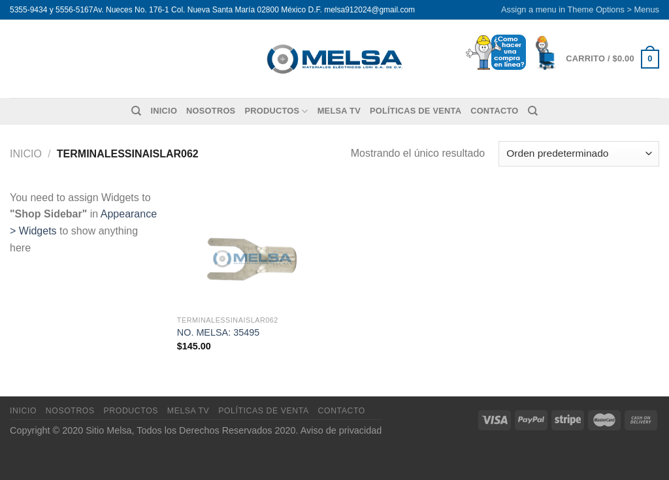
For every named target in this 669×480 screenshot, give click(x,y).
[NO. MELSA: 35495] (253, 249)
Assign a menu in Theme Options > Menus (580, 9)
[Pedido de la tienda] (578, 154)
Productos (276, 111)
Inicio (163, 111)
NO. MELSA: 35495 (218, 332)
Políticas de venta (415, 111)
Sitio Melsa (108, 430)
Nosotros (210, 111)
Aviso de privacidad (341, 430)
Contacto (494, 111)
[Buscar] (136, 111)
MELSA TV (339, 111)
